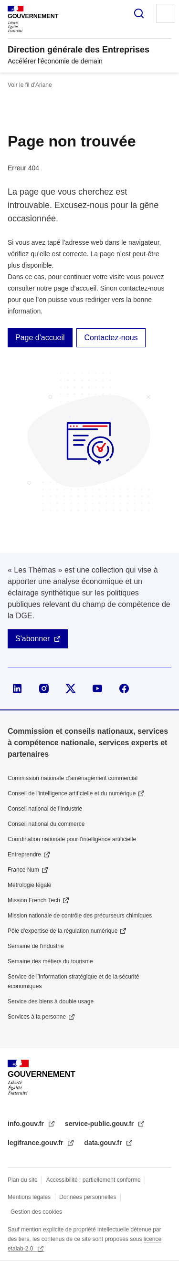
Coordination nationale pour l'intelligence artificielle (72, 839)
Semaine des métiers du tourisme (50, 961)
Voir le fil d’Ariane (30, 85)
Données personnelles (87, 1197)
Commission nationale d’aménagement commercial (72, 778)
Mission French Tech (34, 900)
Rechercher (138, 13)
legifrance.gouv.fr (36, 1142)
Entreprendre (24, 854)
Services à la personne (37, 1016)
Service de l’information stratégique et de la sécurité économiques (73, 981)
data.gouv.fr (104, 1142)
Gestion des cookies (36, 1212)
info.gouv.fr (27, 1123)
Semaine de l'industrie (36, 946)
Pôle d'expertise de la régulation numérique (62, 931)
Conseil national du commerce (46, 824)
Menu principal (165, 13)
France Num (23, 869)
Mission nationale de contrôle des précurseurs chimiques (80, 915)
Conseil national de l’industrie (45, 808)
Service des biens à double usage (51, 1001)
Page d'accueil (40, 337)
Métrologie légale (29, 885)
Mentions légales (29, 1197)
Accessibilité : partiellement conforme (93, 1180)
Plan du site (23, 1180)
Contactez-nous (110, 337)
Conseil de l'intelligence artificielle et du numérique (72, 793)
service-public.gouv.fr (100, 1123)
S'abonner (32, 639)
